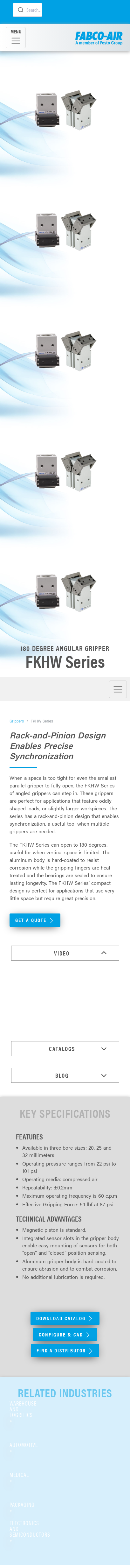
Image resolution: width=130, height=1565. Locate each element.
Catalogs (62, 1049)
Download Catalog (65, 1318)
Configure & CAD (65, 1334)
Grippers (17, 721)
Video (62, 953)
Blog (62, 1075)
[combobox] (27, 10)
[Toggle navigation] (16, 37)
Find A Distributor (65, 1350)
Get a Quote (35, 920)
